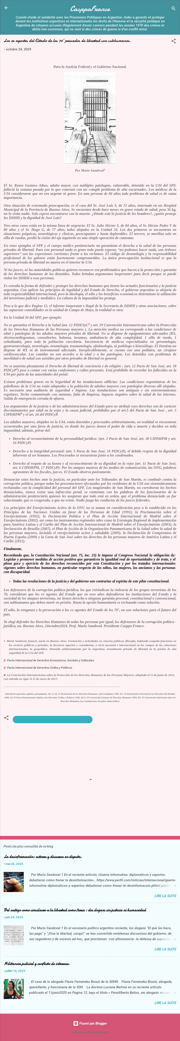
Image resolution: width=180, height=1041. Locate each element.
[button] (173, 41)
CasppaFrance (90, 9)
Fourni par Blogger (90, 1023)
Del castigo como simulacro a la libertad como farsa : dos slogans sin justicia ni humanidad (75, 910)
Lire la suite (165, 896)
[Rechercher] (173, 9)
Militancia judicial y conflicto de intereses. (37, 964)
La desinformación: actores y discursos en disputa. (43, 857)
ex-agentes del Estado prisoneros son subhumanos (52, 719)
